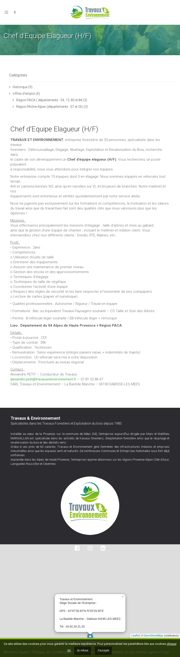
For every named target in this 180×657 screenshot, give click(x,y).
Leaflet (135, 635)
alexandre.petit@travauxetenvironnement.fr (43, 379)
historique (20, 87)
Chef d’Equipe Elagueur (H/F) (54, 129)
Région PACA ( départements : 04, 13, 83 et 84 (49, 100)
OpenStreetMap (153, 635)
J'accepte (103, 650)
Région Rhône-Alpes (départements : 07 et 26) (49, 106)
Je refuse (82, 650)
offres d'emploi (24, 93)
